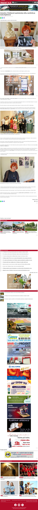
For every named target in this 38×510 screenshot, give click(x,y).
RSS (33, 500)
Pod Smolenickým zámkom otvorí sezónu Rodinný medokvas (14, 292)
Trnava (2, 477)
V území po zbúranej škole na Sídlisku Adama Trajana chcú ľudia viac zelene (31, 232)
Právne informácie (14, 500)
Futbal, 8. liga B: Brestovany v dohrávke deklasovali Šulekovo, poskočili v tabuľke (27, 478)
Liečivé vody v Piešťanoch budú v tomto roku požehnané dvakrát (13, 266)
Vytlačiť (36, 201)
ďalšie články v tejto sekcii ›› (34, 272)
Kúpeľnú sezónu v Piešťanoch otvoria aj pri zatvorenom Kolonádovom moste (16, 270)
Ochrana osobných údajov (21, 500)
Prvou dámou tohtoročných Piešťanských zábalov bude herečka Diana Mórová (18, 232)
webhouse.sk (23, 508)
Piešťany (5, 16)
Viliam (37, 0)
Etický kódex (27, 500)
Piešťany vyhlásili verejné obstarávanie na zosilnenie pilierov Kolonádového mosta (17, 268)
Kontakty (35, 500)
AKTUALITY (1, 16)
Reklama (31, 500)
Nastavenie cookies (29, 501)
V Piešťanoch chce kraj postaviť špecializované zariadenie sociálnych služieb (5, 232)
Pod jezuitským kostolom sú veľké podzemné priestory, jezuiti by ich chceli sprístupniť (8, 478)
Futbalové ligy (21, 477)
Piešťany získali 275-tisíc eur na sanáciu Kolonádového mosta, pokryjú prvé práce (17, 258)
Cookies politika (35, 501)
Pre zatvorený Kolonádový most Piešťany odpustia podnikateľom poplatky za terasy (17, 260)
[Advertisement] (8, 210)
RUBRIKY (15, 2)
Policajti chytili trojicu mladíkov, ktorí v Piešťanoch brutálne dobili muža (15, 262)
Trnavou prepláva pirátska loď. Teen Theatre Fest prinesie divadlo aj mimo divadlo (27, 496)
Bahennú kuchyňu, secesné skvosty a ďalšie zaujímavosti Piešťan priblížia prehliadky (16, 264)
